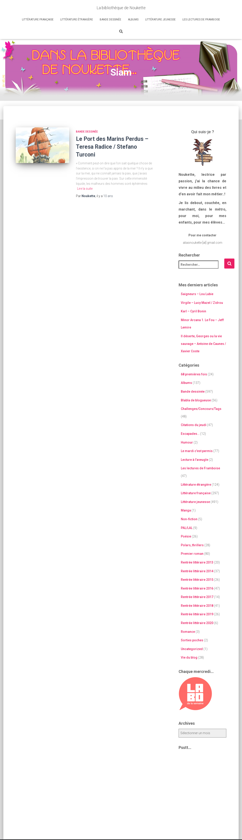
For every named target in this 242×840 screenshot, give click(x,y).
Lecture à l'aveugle (194, 459)
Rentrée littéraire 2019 (197, 614)
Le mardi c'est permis (197, 451)
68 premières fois (194, 374)
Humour (187, 442)
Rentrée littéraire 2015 (197, 579)
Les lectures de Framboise (201, 19)
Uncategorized (192, 649)
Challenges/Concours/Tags (201, 409)
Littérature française (38, 19)
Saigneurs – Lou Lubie (197, 294)
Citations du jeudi (193, 425)
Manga (186, 510)
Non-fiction (189, 519)
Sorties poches (192, 640)
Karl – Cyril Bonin (193, 311)
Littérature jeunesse (160, 19)
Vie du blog (189, 657)
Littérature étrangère (76, 19)
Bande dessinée (110, 19)
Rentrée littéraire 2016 (197, 588)
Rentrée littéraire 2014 (197, 571)
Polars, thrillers (192, 545)
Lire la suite (85, 188)
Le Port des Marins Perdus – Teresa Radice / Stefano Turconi (112, 147)
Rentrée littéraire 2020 (197, 623)
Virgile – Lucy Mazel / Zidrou (202, 303)
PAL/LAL (186, 528)
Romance (188, 631)
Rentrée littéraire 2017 (197, 597)
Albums (133, 19)
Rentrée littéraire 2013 (197, 562)
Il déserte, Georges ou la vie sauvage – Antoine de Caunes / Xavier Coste (203, 343)
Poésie (186, 536)
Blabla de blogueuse (196, 400)
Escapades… (190, 433)
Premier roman (192, 553)
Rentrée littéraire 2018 (197, 605)
